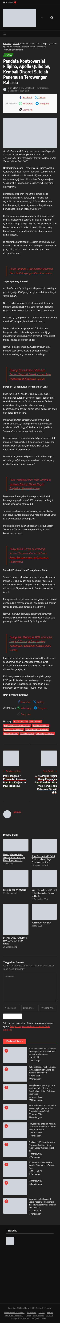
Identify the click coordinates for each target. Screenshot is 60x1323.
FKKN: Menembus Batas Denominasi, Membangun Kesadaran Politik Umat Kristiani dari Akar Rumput (42, 1051)
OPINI (28, 1315)
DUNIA (16, 43)
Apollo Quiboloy (21, 721)
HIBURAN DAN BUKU (14, 1315)
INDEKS (49, 1315)
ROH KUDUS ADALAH (41, 922)
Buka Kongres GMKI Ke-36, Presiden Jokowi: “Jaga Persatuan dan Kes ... (43, 859)
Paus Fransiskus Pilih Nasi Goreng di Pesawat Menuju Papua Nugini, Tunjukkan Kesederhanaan (30, 484)
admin (15, 88)
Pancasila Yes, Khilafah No (14, 889)
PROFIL (50, 1312)
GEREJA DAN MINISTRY (14, 1312)
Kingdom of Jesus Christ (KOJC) (17, 725)
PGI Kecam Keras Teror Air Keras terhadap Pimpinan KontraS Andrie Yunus (41, 1165)
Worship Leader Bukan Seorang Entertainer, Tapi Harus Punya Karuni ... (14, 857)
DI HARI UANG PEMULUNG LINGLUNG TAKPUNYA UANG (15, 940)
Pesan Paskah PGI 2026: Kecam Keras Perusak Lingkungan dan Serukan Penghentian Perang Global (42, 1108)
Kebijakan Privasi (39, 1318)
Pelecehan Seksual (41, 725)
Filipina (38, 721)
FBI (31, 721)
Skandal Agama (27, 733)
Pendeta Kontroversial (13, 729)
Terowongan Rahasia (45, 733)
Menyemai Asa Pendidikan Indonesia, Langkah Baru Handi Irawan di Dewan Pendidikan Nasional (42, 1127)
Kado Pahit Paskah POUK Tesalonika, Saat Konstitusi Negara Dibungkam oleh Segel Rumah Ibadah (42, 1070)
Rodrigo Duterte (11, 733)
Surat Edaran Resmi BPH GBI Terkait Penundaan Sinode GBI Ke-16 (44, 893)
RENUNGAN (38, 1315)
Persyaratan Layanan (20, 1318)
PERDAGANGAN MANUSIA (36, 729)
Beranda (7, 43)
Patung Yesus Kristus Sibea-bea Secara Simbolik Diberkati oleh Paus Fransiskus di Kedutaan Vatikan (30, 374)
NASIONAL (31, 1312)
